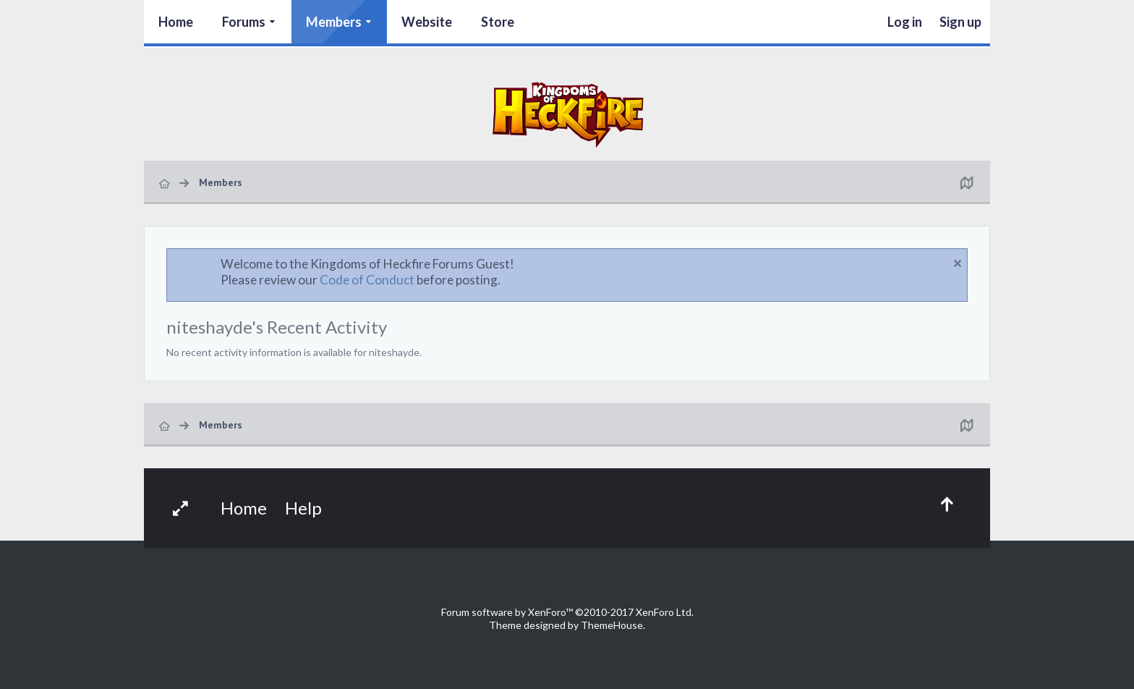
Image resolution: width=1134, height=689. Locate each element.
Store (497, 22)
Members (334, 22)
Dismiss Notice (957, 263)
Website (426, 22)
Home (175, 22)
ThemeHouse (612, 625)
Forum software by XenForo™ (567, 612)
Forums (243, 22)
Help (303, 507)
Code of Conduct (367, 279)
